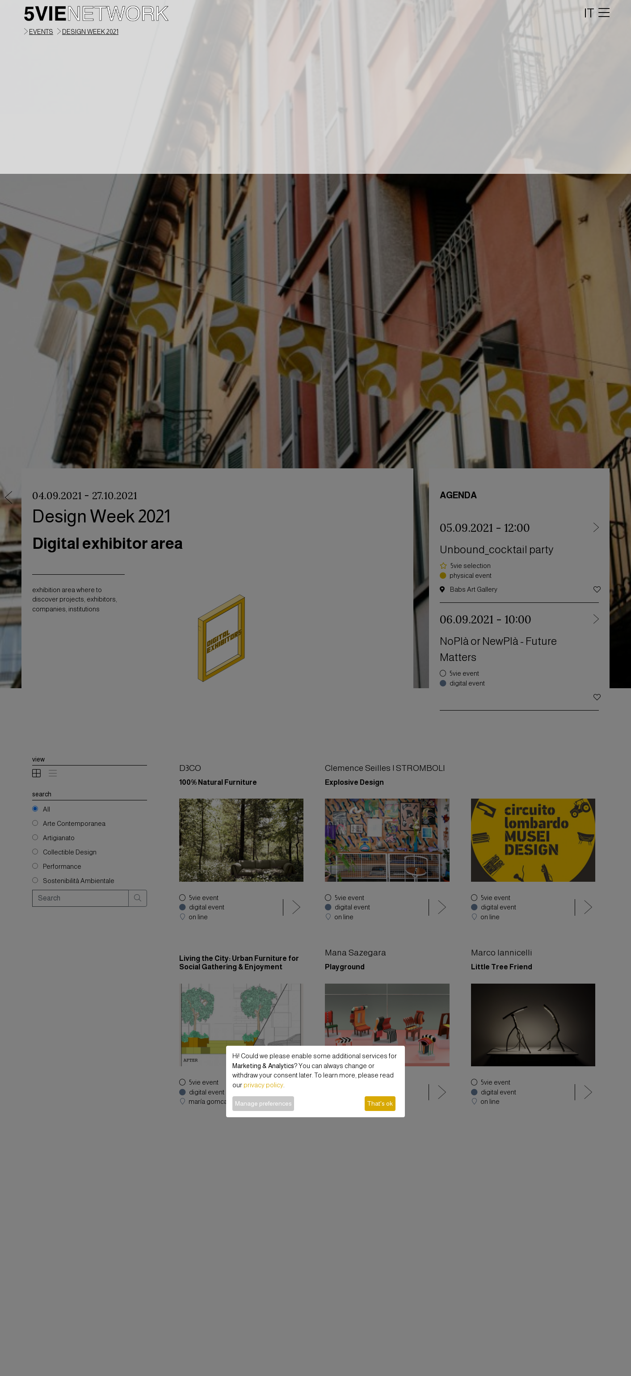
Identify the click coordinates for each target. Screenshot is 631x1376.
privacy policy (263, 1085)
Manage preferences (263, 1103)
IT (589, 13)
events (41, 31)
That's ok (380, 1103)
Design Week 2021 (90, 31)
